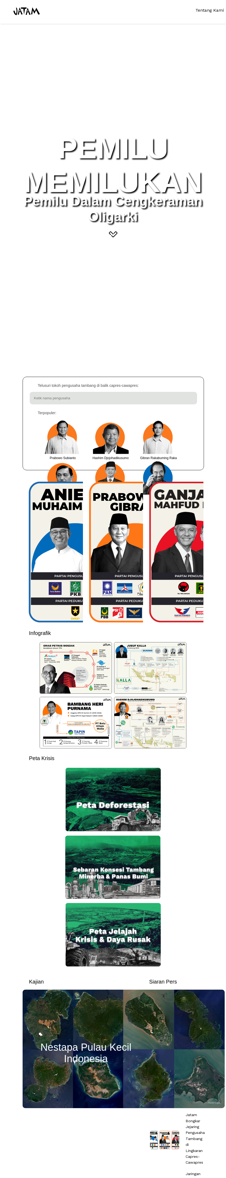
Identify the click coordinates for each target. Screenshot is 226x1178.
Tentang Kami (209, 10)
